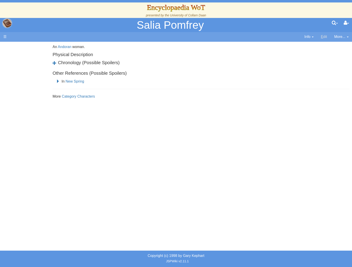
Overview (37, 105)
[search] (335, 23)
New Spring (101, 81)
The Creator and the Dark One (45, 70)
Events (26, 95)
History (27, 85)
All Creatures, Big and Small (43, 147)
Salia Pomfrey (170, 25)
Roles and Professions (39, 141)
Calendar (28, 90)
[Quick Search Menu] (335, 23)
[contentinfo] (309, 37)
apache (7, 23)
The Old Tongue (34, 116)
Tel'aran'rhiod (31, 167)
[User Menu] (346, 23)
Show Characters (35, 131)
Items (25, 152)
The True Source (34, 80)
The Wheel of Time (36, 75)
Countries (38, 111)
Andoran (91, 47)
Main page (20, 47)
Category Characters (104, 96)
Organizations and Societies (43, 136)
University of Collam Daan (188, 15)
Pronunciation (32, 182)
